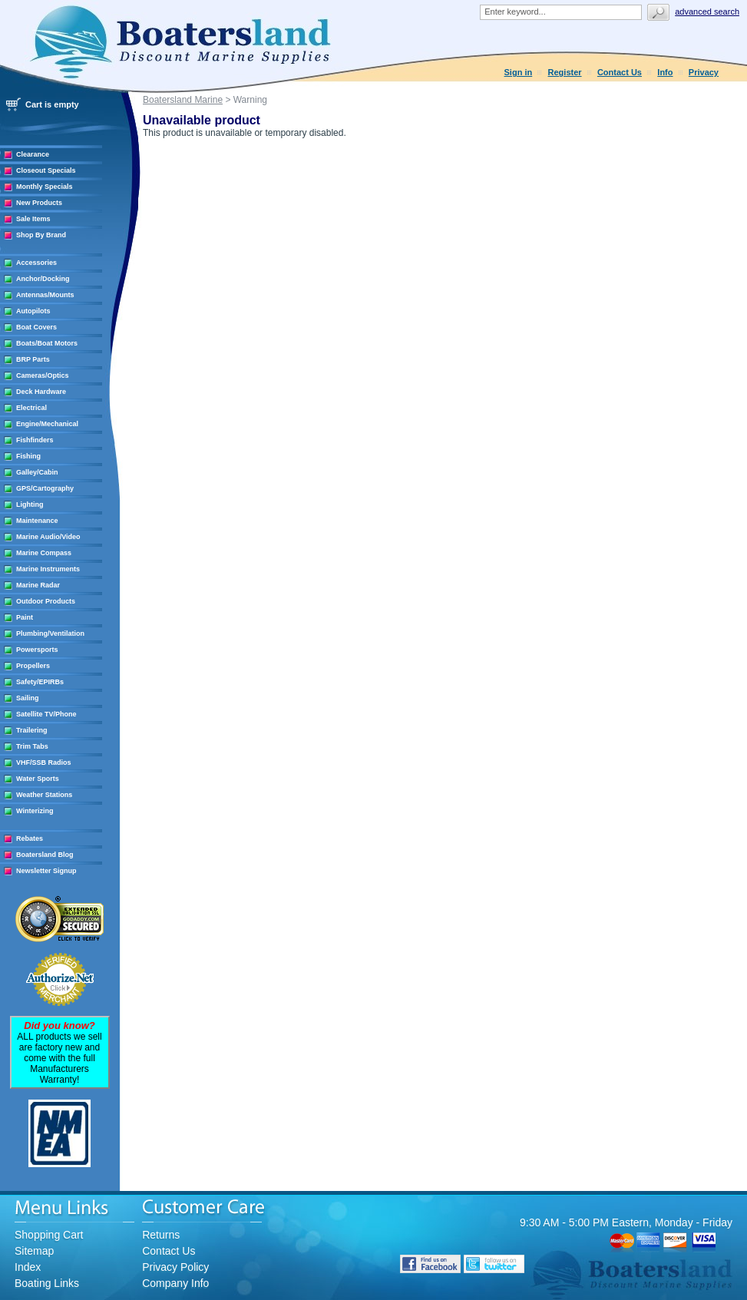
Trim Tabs (32, 746)
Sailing (27, 698)
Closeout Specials (46, 170)
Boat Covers (36, 327)
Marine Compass (43, 553)
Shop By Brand (41, 235)
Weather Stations (44, 795)
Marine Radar (38, 585)
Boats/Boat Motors (47, 343)
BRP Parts (33, 359)
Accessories (36, 262)
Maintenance (37, 520)
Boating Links (47, 1283)
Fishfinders (35, 440)
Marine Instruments (48, 569)
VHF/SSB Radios (43, 762)
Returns (161, 1235)
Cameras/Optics (42, 375)
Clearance (32, 154)
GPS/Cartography (45, 488)
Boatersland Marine (183, 99)
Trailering (32, 730)
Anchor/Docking (43, 279)
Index (28, 1267)
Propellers (33, 666)
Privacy (704, 72)
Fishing (28, 456)
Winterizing (34, 811)
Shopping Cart (49, 1235)
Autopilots (33, 311)
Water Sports (37, 778)
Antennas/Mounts (45, 295)
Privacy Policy (175, 1267)
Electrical (31, 408)
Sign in (518, 72)
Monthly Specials (44, 186)
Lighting (30, 504)
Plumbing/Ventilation (50, 633)
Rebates (29, 838)
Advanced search (707, 11)
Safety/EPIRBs (40, 682)
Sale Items (33, 219)
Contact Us (619, 72)
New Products (39, 203)
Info (665, 72)
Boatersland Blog (45, 854)
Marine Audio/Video (48, 537)
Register (565, 72)
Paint (24, 617)
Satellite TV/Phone (46, 714)
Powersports (37, 649)
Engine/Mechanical (47, 424)
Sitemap (34, 1251)
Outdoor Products (45, 601)
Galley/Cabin (37, 472)
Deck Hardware (41, 391)
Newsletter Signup (46, 871)
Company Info (175, 1283)
